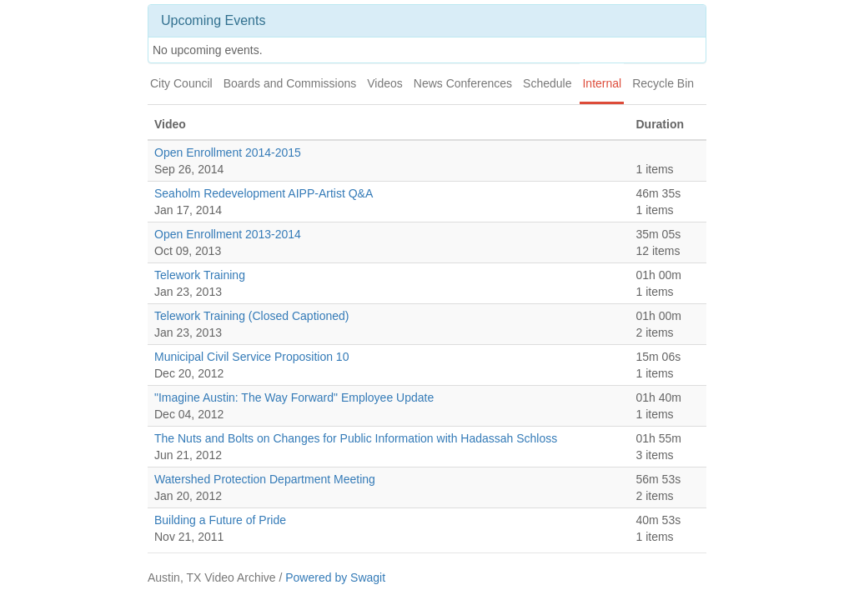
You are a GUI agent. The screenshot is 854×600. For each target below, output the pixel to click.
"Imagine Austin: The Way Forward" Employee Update (294, 397)
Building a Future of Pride (220, 520)
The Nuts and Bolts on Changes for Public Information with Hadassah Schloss (355, 438)
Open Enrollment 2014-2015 (227, 152)
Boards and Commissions (290, 83)
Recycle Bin (663, 83)
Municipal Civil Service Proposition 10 (251, 356)
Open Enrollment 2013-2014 (227, 234)
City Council (181, 83)
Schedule (547, 83)
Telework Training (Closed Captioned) (251, 315)
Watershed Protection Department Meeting (264, 479)
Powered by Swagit (335, 577)
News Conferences (463, 83)
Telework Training (199, 275)
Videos (385, 83)
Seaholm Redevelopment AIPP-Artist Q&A (263, 193)
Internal (601, 83)
